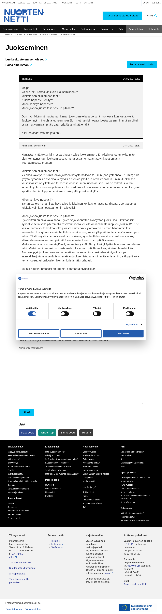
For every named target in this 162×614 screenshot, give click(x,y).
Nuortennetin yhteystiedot (22, 568)
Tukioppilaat (8, 3)
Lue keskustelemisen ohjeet (26, 59)
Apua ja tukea (128, 472)
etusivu (9, 34)
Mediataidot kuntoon (92, 455)
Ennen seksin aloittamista (19, 466)
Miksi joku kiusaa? (53, 455)
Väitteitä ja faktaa (15, 492)
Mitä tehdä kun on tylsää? (132, 452)
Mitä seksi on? (14, 459)
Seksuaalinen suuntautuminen (21, 455)
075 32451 (17, 554)
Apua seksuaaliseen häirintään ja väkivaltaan (135, 497)
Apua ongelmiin (128, 492)
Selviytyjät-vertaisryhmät (56, 470)
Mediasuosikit (89, 481)
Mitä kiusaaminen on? (55, 452)
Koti (122, 459)
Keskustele (23, 3)
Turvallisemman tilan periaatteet (19, 581)
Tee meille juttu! (128, 517)
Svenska (156, 3)
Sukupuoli (12, 485)
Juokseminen (68, 34)
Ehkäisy (11, 470)
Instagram (56, 544)
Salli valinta (81, 333)
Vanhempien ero (15, 514)
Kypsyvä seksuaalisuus (18, 452)
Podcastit (66, 3)
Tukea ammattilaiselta (130, 488)
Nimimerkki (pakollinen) (31, 348)
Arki (123, 446)
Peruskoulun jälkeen (92, 500)
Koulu (85, 496)
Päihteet (49, 496)
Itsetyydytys (13, 463)
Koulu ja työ (89, 487)
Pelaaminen (88, 459)
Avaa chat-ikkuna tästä (135, 584)
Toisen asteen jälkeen (92, 503)
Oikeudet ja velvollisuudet (132, 463)
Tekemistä (126, 508)
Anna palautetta (17, 573)
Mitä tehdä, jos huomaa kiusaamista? (61, 474)
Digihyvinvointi (89, 452)
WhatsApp (47, 432)
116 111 (130, 544)
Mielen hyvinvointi (53, 488)
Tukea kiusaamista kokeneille (58, 466)
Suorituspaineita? (15, 474)
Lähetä (26, 412)
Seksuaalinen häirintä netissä (96, 474)
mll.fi (11, 557)
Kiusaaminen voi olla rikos (57, 463)
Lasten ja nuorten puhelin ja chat (135, 477)
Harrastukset (126, 455)
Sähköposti (68, 432)
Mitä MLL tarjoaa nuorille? (132, 513)
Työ (84, 507)
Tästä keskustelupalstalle (122, 15)
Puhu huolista (127, 485)
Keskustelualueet (28, 34)
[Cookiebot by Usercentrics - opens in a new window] (131, 278)
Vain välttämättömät (39, 333)
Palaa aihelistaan (18, 65)
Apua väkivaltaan (128, 502)
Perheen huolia (14, 518)
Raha (123, 466)
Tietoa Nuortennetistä (20, 562)
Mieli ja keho (49, 34)
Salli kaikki (123, 333)
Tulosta (86, 432)
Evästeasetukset (33, 609)
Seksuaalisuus (16, 446)
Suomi (146, 3)
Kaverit (11, 503)
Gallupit (88, 3)
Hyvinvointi (50, 492)
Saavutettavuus (14, 609)
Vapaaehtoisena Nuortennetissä (135, 520)
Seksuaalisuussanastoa (18, 489)
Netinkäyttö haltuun (91, 463)
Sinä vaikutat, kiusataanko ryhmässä (61, 459)
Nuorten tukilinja (128, 481)
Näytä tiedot (132, 324)
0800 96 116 (134, 566)
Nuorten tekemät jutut (46, 3)
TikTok (54, 541)
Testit (78, 3)
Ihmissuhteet (15, 498)
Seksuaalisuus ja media (18, 477)
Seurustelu (12, 507)
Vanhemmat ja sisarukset (19, 511)
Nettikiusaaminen (90, 470)
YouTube (55, 547)
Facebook (27, 432)
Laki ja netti (88, 477)
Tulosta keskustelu (142, 64)
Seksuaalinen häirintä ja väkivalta (22, 481)
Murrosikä (49, 485)
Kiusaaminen (52, 446)
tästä (107, 573)
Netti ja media (90, 446)
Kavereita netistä (90, 466)
